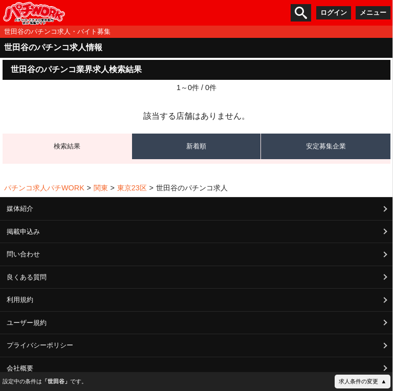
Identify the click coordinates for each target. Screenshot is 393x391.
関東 (101, 188)
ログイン (333, 12)
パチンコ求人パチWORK (44, 188)
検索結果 (67, 146)
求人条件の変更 (358, 381)
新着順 (196, 146)
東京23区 (132, 188)
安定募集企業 (326, 146)
